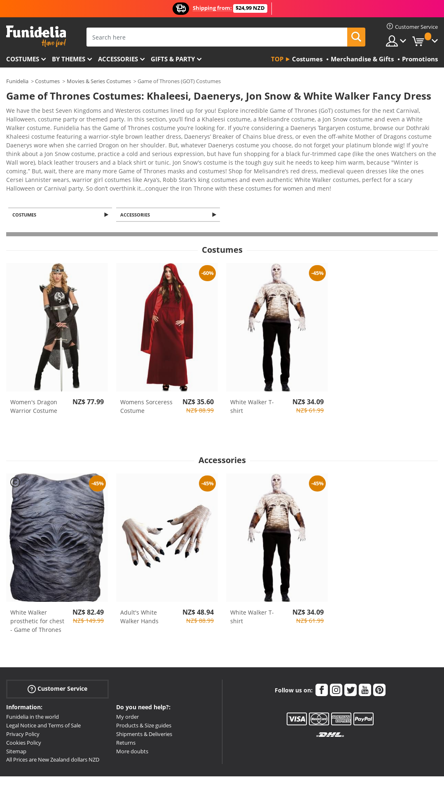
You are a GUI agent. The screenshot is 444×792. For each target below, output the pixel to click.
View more (29, 155)
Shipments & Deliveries (144, 703)
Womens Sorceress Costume (146, 375)
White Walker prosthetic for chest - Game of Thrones (37, 590)
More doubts (132, 720)
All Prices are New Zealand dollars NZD (52, 728)
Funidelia (17, 81)
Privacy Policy (23, 703)
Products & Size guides (143, 694)
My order (127, 686)
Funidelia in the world (32, 686)
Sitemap (16, 720)
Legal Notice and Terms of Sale (43, 694)
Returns (126, 711)
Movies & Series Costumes (99, 81)
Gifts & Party (173, 59)
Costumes (22, 59)
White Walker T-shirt (252, 375)
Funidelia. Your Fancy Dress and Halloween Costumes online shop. (36, 36)
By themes (68, 59)
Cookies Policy (23, 711)
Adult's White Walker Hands (139, 586)
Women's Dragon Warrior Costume (33, 375)
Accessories (118, 59)
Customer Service (57, 658)
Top (277, 59)
